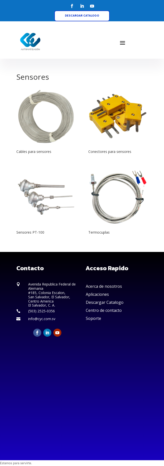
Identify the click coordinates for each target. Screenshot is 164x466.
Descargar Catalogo (105, 302)
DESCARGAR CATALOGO (82, 15)
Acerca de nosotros (104, 286)
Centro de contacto (104, 310)
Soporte (93, 318)
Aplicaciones (97, 294)
